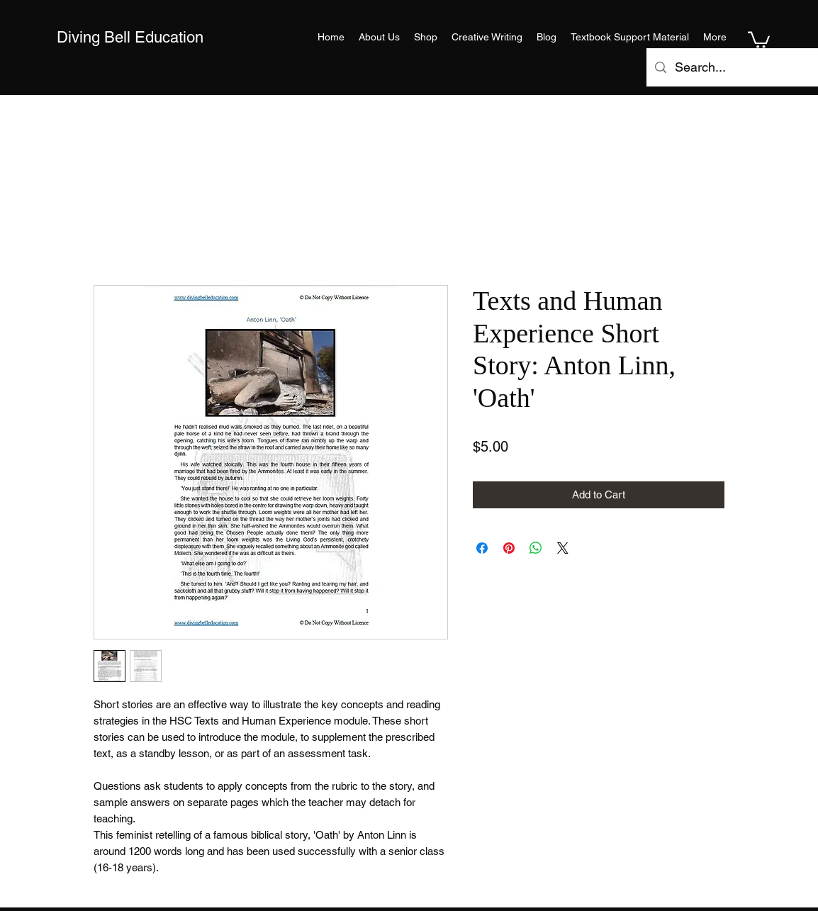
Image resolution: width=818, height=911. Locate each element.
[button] (759, 39)
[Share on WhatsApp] (535, 548)
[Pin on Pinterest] (508, 548)
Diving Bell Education (130, 37)
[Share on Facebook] (482, 548)
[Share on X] (562, 548)
